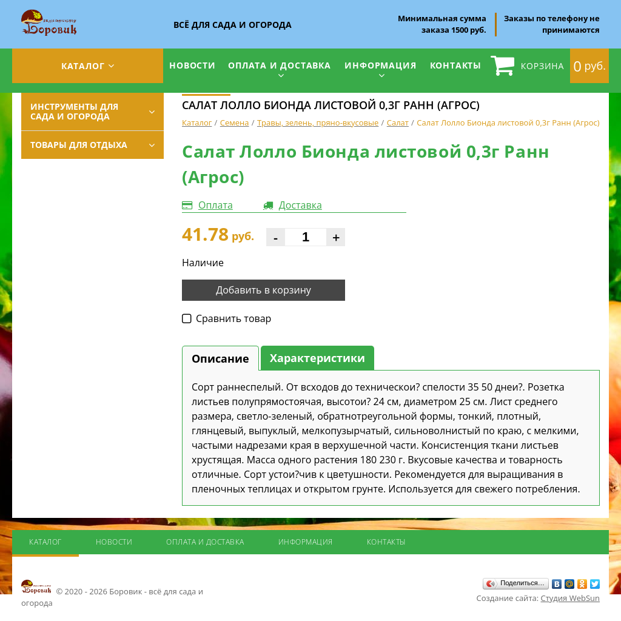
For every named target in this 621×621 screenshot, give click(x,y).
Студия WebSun (570, 597)
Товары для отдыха (78, 144)
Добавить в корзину (263, 290)
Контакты (456, 65)
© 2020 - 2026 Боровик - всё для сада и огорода (112, 593)
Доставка (300, 205)
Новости (192, 65)
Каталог (83, 66)
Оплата (215, 205)
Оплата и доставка (279, 65)
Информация (380, 65)
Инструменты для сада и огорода (74, 111)
